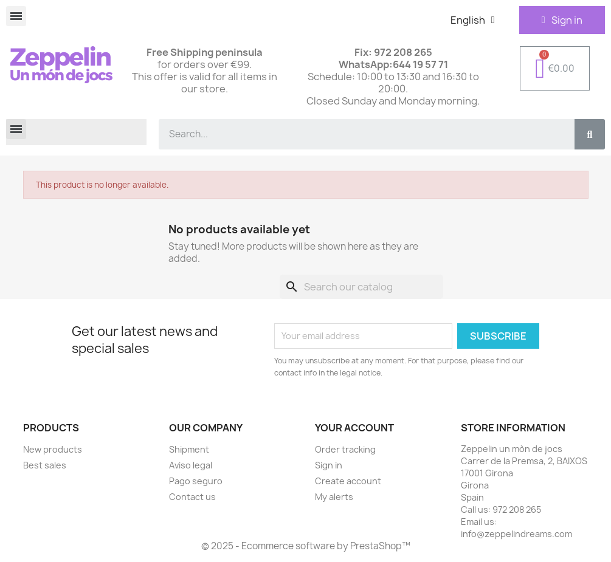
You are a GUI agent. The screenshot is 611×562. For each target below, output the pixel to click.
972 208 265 (516, 509)
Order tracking (345, 449)
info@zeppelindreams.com (516, 534)
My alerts (334, 496)
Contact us (192, 496)
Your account (354, 427)
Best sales (44, 465)
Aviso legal (190, 465)
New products (52, 449)
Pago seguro (196, 481)
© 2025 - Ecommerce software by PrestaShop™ (305, 546)
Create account (348, 481)
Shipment (189, 449)
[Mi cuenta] (562, 20)
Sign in (328, 465)
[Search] (361, 287)
